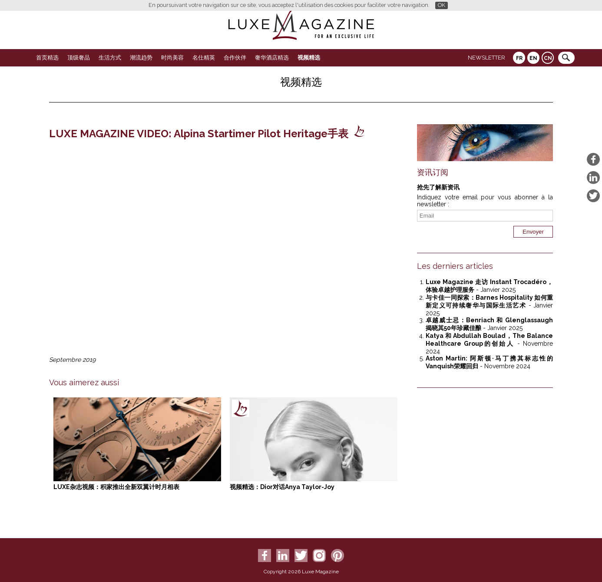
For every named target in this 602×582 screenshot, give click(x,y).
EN (533, 58)
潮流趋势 (141, 57)
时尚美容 (172, 57)
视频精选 (309, 57)
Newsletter (486, 57)
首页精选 (47, 57)
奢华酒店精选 (272, 57)
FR (519, 58)
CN (548, 58)
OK (441, 5)
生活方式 (110, 57)
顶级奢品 (78, 57)
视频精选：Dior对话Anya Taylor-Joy (282, 486)
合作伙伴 (235, 57)
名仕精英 (203, 57)
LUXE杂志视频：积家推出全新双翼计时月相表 (116, 486)
